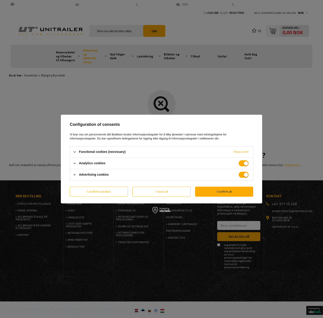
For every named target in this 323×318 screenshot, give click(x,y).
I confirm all (224, 191)
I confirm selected (99, 191)
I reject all (161, 191)
